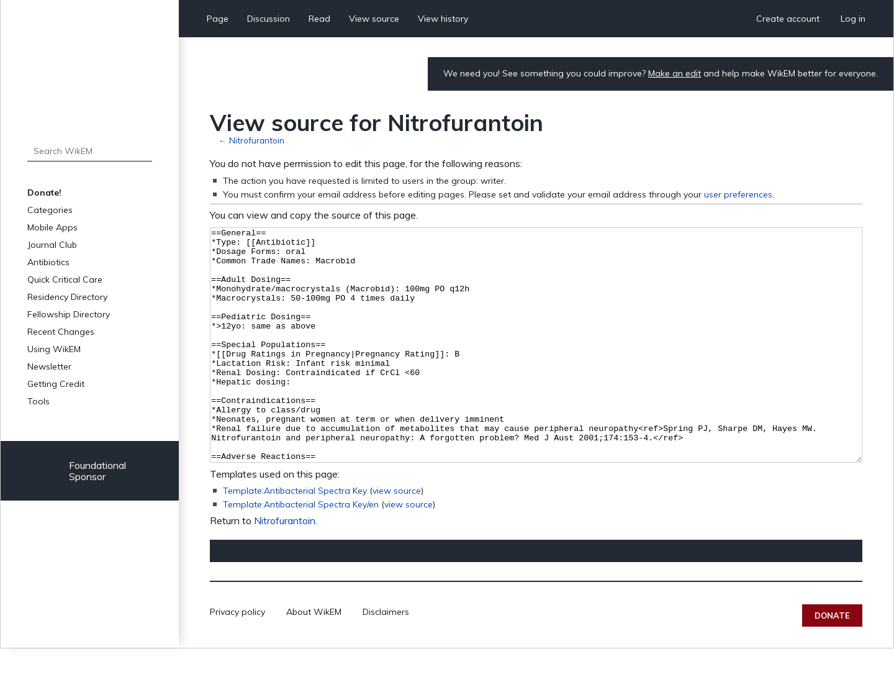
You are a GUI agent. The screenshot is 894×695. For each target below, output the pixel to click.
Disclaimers (386, 658)
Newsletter (49, 366)
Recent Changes (60, 331)
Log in (853, 18)
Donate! (44, 192)
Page (217, 18)
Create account (788, 18)
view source (396, 537)
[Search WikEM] (89, 150)
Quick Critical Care (64, 279)
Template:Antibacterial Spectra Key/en (301, 550)
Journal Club (52, 244)
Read (319, 18)
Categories (50, 210)
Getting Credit (55, 383)
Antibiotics (48, 262)
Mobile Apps (52, 227)
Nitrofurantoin (256, 140)
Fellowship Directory (68, 314)
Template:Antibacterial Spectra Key (295, 537)
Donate (832, 662)
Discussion (268, 18)
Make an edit (674, 73)
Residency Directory (67, 296)
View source (374, 18)
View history (443, 18)
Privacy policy (237, 658)
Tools (38, 401)
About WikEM (313, 658)
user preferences (738, 194)
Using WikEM (54, 349)
